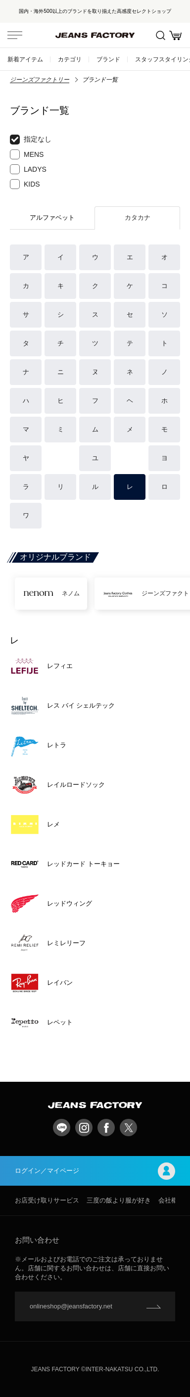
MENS (27, 154)
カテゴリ (70, 59)
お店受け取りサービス (47, 1200)
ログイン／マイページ (95, 1171)
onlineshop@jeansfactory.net (71, 1306)
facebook (106, 1127)
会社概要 (171, 1200)
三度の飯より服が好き (119, 1200)
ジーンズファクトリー (39, 79)
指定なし (30, 140)
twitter (128, 1127)
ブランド (108, 59)
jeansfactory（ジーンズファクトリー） (95, 35)
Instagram (84, 1127)
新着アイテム (25, 59)
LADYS (28, 169)
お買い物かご (175, 35)
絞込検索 (160, 35)
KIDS (25, 184)
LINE (61, 1127)
